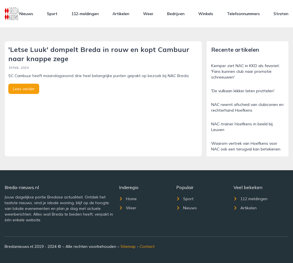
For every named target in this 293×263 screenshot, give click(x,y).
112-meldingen (85, 13)
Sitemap (128, 246)
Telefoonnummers (243, 13)
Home (128, 198)
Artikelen (120, 13)
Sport (52, 13)
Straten (281, 13)
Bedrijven (176, 13)
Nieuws (26, 13)
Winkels (205, 13)
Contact (147, 246)
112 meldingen (250, 198)
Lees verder (24, 88)
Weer (148, 13)
